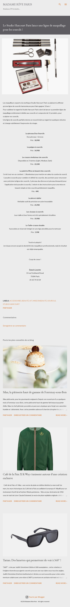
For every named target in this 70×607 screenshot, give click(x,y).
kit (30, 301)
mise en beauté (40, 301)
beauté (25, 301)
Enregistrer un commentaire (14, 325)
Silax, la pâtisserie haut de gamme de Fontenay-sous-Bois (35, 392)
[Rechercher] (59, 4)
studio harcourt (11, 304)
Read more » (61, 415)
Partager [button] (7, 308)
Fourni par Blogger (35, 597)
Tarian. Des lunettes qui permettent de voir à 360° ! (32, 560)
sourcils (51, 301)
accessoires (15, 301)
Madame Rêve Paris (17, 4)
